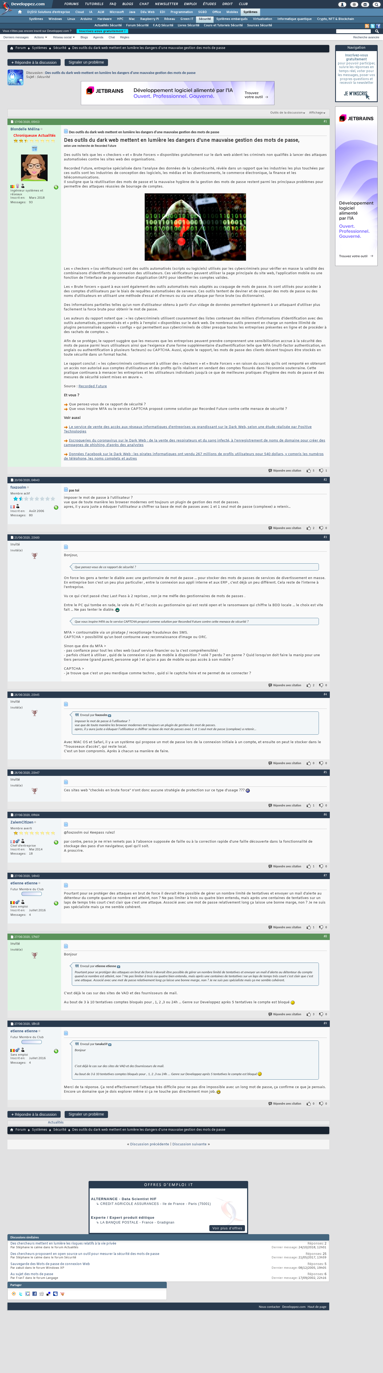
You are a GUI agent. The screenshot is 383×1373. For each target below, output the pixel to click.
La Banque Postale (119, 1222)
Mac (132, 19)
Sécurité (205, 19)
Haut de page (317, 1307)
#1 (325, 121)
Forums (71, 4)
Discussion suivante (189, 1144)
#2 (325, 479)
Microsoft (117, 12)
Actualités (56, 1123)
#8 (325, 936)
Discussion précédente (149, 1144)
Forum (20, 48)
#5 (325, 772)
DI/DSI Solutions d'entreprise (48, 12)
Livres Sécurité (188, 25)
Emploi (190, 4)
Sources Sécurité (259, 25)
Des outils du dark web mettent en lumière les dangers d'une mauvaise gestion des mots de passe (120, 72)
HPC (120, 19)
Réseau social (62, 37)
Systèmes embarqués (232, 19)
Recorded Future (92, 386)
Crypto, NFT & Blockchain (335, 19)
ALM (101, 12)
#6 (325, 814)
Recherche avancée (366, 37)
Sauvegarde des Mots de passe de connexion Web (50, 1264)
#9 (325, 1023)
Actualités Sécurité (108, 25)
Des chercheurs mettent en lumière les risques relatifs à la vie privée (63, 1244)
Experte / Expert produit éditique (123, 1218)
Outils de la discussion (286, 113)
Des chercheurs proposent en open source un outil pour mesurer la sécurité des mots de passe (84, 1254)
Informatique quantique (294, 19)
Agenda (98, 37)
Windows (55, 19)
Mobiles (232, 12)
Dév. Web (147, 12)
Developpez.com (294, 1307)
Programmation (181, 12)
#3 (325, 537)
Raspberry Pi (149, 19)
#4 (325, 694)
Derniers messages (16, 37)
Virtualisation (262, 19)
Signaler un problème (86, 62)
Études (209, 4)
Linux (71, 19)
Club (243, 4)
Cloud (79, 12)
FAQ (112, 4)
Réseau (169, 19)
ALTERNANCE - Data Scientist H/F (124, 1199)
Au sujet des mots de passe (31, 1274)
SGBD (202, 12)
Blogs (127, 4)
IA (90, 12)
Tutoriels (93, 4)
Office (216, 12)
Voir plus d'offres (227, 1228)
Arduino (86, 19)
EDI (162, 12)
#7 (325, 875)
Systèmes (250, 12)
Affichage (316, 113)
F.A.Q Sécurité (163, 25)
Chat (144, 4)
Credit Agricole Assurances (129, 1204)
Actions (39, 37)
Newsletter (166, 4)
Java (132, 12)
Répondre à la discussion (34, 62)
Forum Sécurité (137, 25)
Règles (124, 37)
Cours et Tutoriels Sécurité (223, 25)
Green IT (186, 19)
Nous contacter (269, 1307)
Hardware (104, 19)
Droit (227, 4)
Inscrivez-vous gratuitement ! (102, 31)
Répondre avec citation (285, 470)
